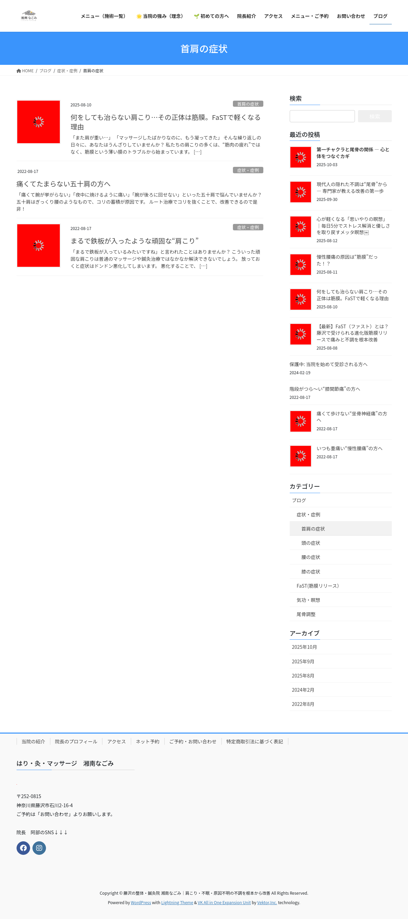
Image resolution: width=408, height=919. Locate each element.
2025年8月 (303, 675)
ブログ (299, 500)
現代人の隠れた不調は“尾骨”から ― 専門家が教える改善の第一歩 (352, 187)
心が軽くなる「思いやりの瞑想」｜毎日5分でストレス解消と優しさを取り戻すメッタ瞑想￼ (353, 225)
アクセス (116, 741)
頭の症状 (311, 542)
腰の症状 (311, 557)
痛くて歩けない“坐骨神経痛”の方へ (352, 417)
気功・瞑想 (308, 599)
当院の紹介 (33, 741)
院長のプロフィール (76, 741)
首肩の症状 (248, 104)
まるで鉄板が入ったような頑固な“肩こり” (135, 241)
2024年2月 (303, 689)
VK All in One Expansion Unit (224, 902)
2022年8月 (303, 703)
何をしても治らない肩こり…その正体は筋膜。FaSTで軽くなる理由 (166, 121)
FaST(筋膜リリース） (319, 585)
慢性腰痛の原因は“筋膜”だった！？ (347, 260)
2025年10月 (304, 646)
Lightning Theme (177, 902)
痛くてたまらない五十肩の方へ (64, 183)
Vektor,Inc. (267, 902)
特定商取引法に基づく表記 (254, 741)
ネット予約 (148, 741)
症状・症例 (248, 170)
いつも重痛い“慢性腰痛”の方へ (350, 448)
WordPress (141, 902)
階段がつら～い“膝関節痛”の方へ (325, 388)
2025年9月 (303, 661)
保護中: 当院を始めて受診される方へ (329, 364)
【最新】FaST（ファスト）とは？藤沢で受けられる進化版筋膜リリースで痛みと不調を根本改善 (353, 333)
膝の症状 (311, 571)
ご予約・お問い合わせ (193, 741)
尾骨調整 (306, 614)
